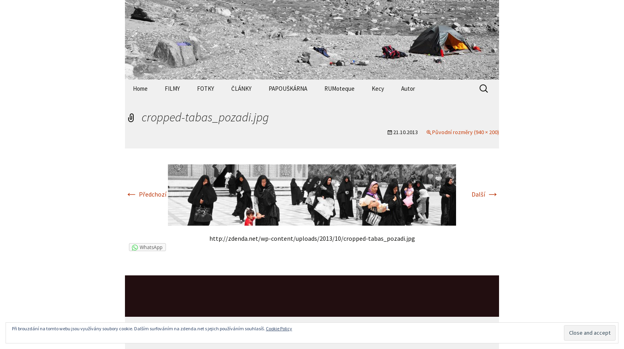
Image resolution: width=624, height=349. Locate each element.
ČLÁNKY (241, 88)
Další (485, 194)
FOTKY (205, 88)
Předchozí (145, 194)
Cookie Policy (279, 328)
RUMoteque (339, 88)
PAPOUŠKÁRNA (288, 88)
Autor (408, 88)
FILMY (172, 88)
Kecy (378, 88)
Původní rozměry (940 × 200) (465, 132)
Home (140, 88)
